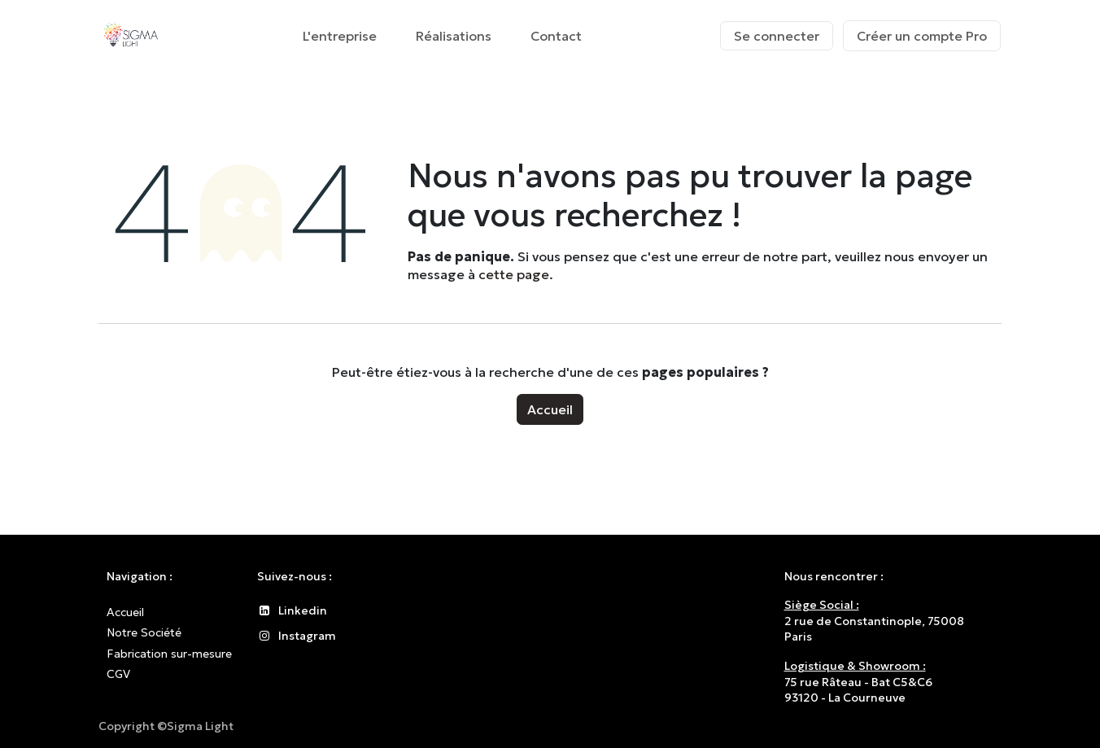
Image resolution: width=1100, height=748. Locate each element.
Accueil (550, 409)
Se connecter (776, 36)
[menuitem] (339, 35)
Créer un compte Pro (922, 36)
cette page (513, 274)
